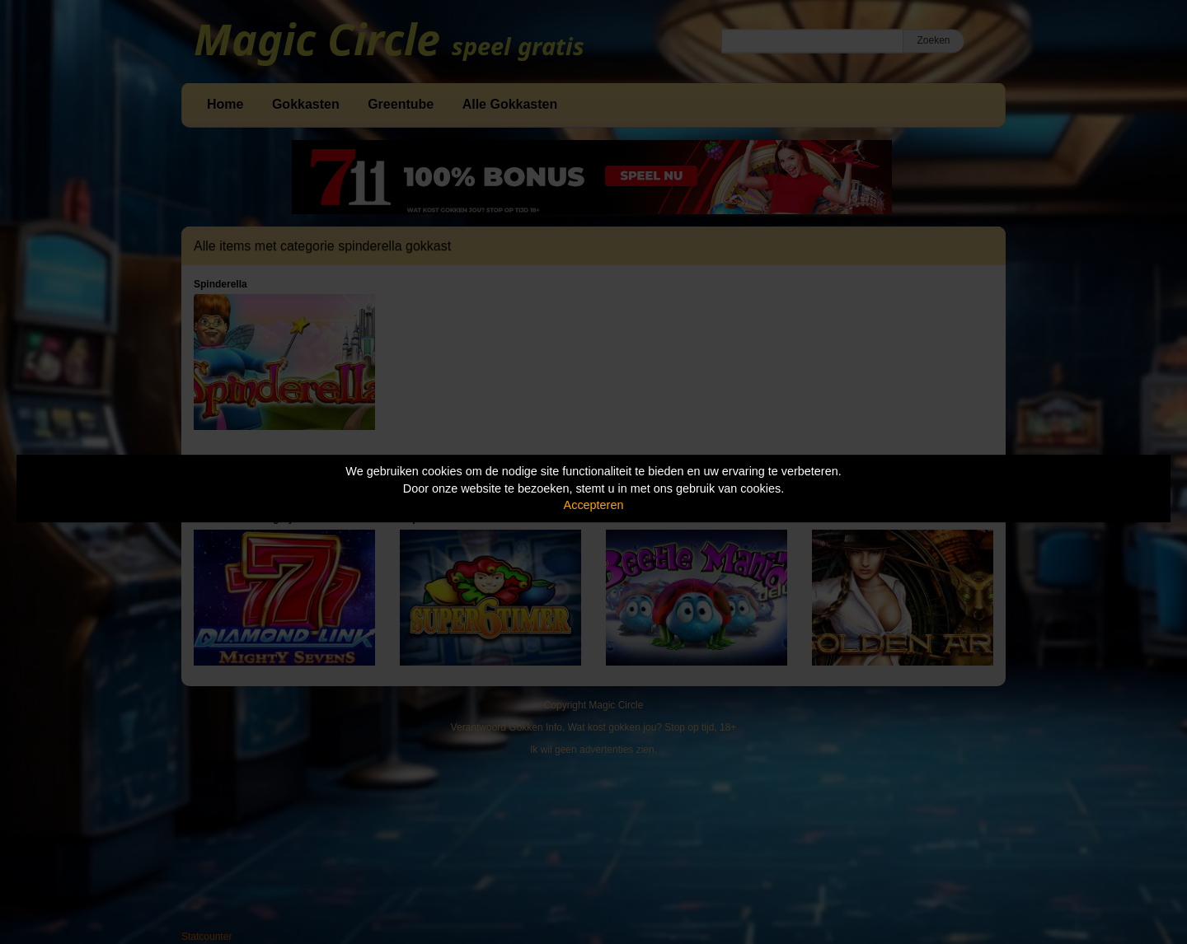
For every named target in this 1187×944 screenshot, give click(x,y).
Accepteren (594, 505)
